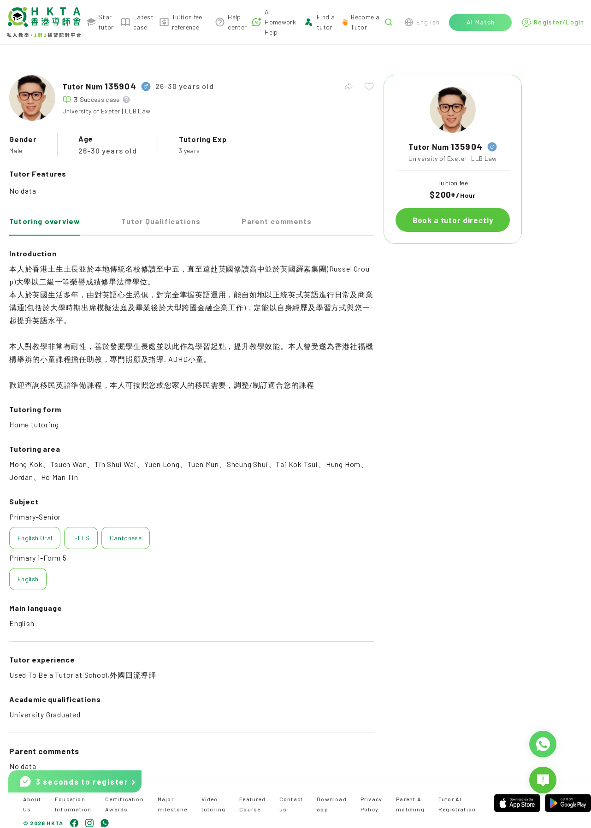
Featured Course (252, 804)
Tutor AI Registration (457, 804)
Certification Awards (124, 804)
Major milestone (173, 804)
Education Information (73, 804)
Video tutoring (213, 804)
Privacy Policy (371, 804)
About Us (32, 804)
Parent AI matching (410, 804)
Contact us (291, 804)
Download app (332, 804)
